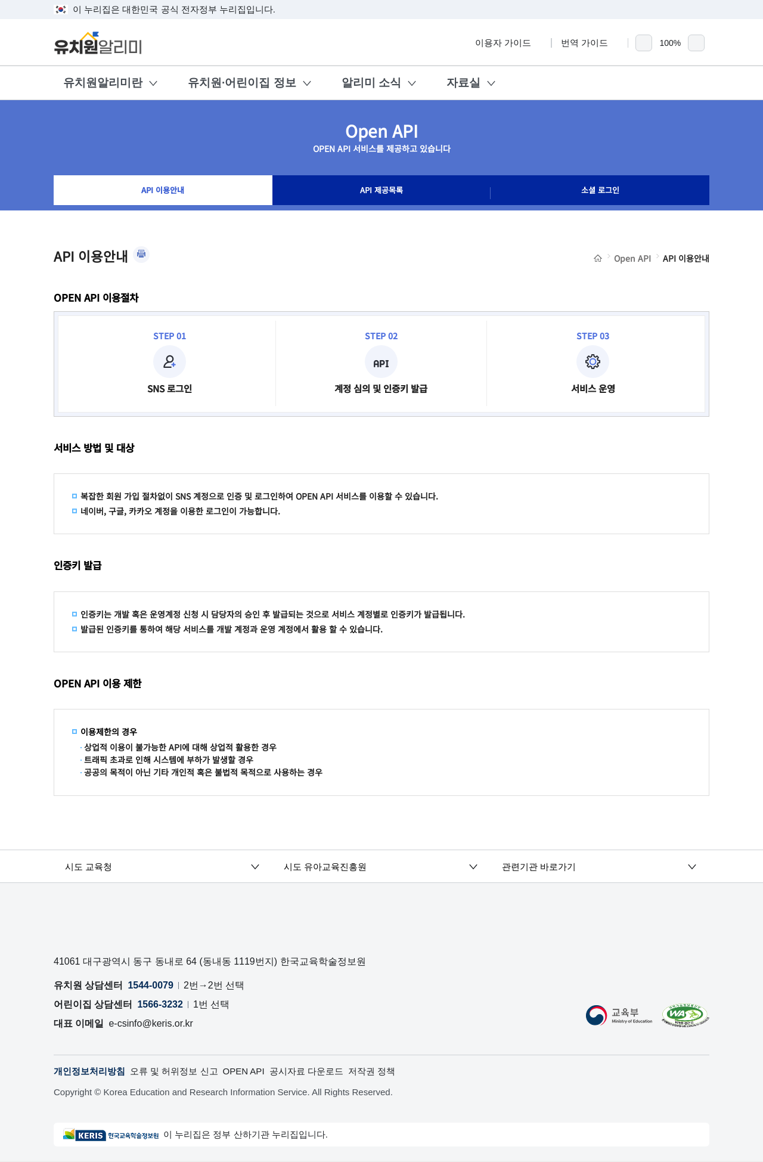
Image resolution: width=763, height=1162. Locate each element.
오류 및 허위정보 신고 (181, 1072)
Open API (632, 258)
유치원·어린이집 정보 (242, 82)
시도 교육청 (94, 866)
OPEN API (255, 1072)
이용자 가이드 (508, 43)
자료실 (463, 82)
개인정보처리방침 (92, 1072)
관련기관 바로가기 (544, 866)
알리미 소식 (371, 82)
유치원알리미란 (102, 82)
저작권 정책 (391, 1072)
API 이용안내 (163, 193)
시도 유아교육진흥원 (331, 866)
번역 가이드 (590, 43)
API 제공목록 (381, 193)
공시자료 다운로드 (322, 1072)
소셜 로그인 (600, 193)
